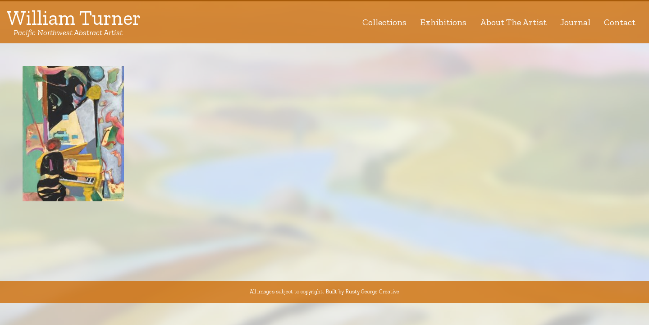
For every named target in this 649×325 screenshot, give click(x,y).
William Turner (74, 22)
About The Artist (513, 22)
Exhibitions (443, 22)
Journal (575, 22)
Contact (619, 22)
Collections (384, 22)
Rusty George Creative (372, 291)
